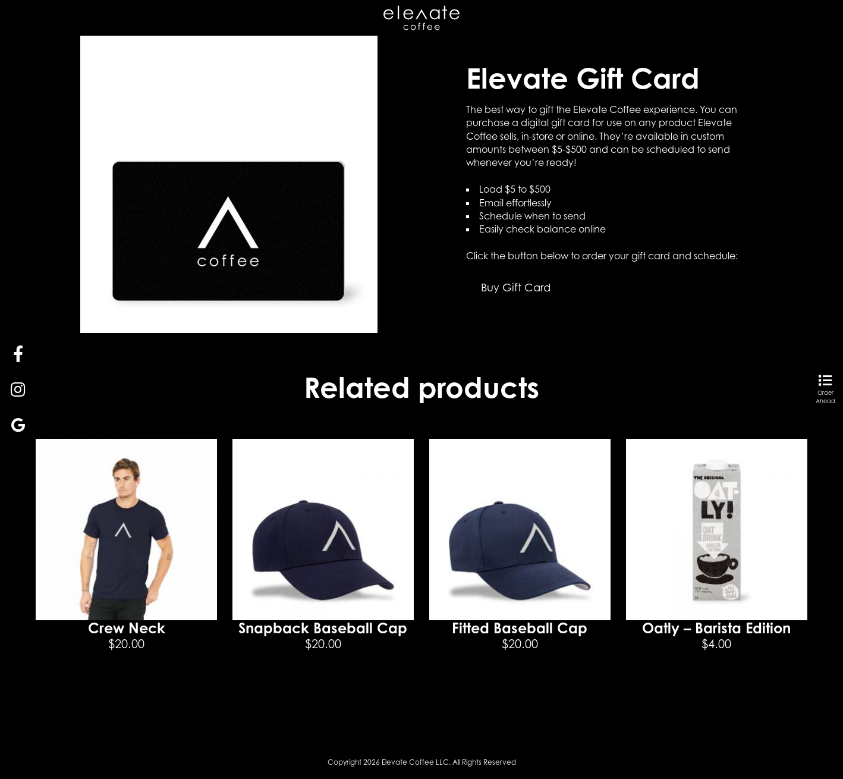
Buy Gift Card (516, 287)
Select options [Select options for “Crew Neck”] (126, 688)
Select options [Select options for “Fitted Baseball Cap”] (519, 688)
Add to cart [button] (323, 688)
